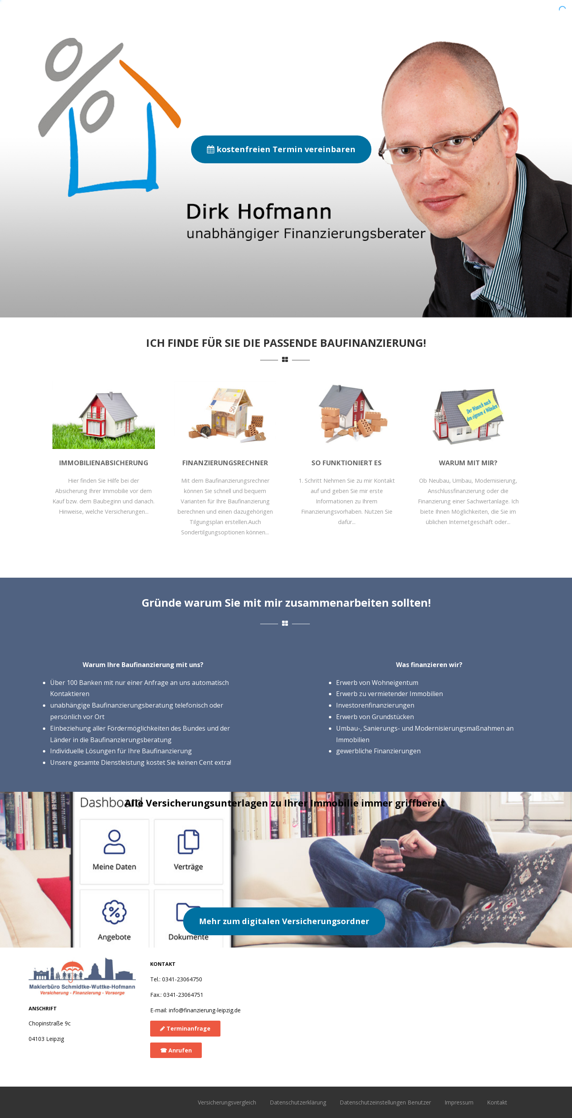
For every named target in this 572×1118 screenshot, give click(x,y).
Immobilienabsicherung (103, 462)
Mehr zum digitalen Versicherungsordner (284, 921)
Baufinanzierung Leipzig (130, 17)
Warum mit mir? (261, 12)
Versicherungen (494, 12)
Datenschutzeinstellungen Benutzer (385, 1102)
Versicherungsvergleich (227, 1102)
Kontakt (497, 1102)
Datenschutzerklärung (298, 1102)
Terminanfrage (185, 1028)
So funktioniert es (333, 12)
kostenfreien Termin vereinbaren (281, 149)
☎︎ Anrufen (176, 1050)
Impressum (458, 1102)
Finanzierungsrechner (416, 12)
